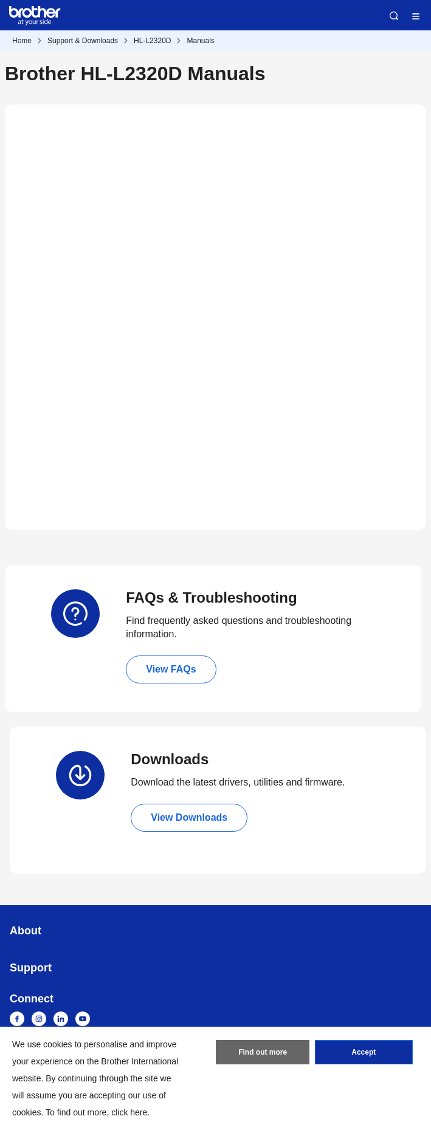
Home (22, 40)
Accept (363, 1052)
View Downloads (189, 817)
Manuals (200, 40)
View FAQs (171, 669)
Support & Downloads (82, 40)
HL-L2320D (152, 40)
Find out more (262, 1052)
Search (394, 16)
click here (129, 1112)
